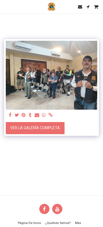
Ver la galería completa (35, 128)
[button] (6, 6)
